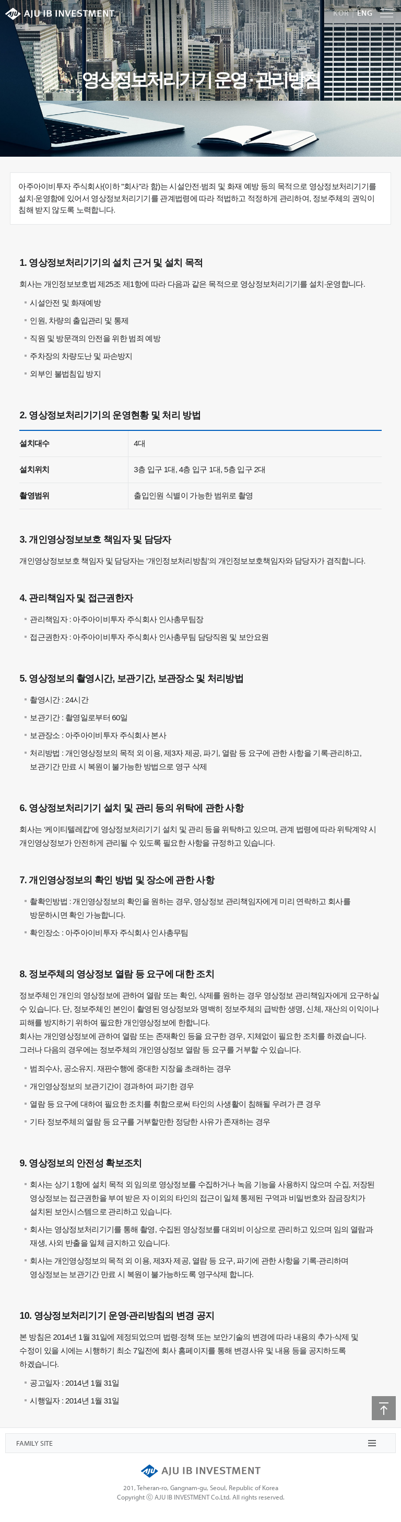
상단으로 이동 (384, 1408)
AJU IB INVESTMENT (59, 14)
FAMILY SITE (34, 1443)
